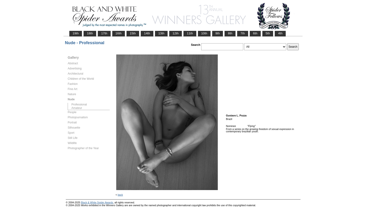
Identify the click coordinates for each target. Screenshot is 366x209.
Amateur (76, 108)
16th (118, 33)
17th (104, 33)
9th (217, 33)
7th (242, 33)
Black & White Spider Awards (97, 202)
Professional (79, 104)
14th (147, 33)
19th (75, 33)
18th (89, 33)
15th (132, 33)
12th (175, 33)
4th (280, 33)
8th (230, 33)
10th (204, 33)
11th (189, 33)
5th (268, 33)
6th (255, 33)
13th (161, 33)
